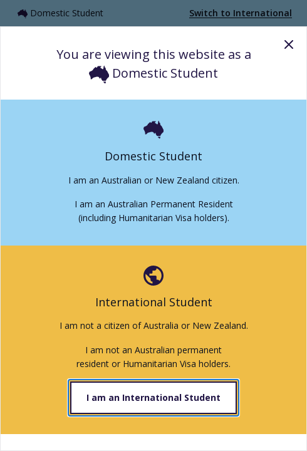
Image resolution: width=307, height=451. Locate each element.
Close (288, 44)
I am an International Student (153, 397)
